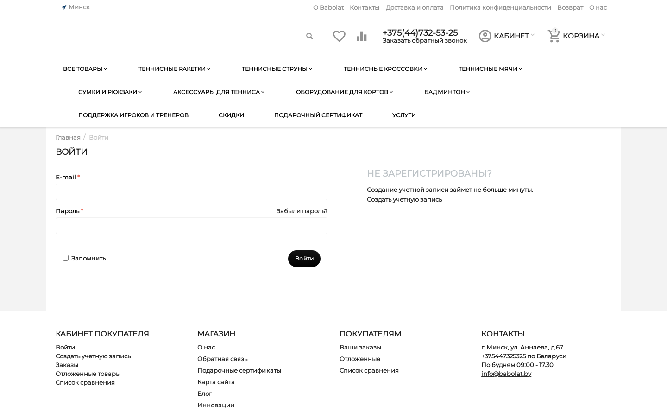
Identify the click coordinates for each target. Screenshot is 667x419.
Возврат (570, 7)
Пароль (67, 211)
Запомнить (84, 258)
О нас (598, 7)
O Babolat (328, 7)
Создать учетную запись (404, 199)
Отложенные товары (88, 373)
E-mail (66, 177)
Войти (65, 347)
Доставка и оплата (415, 7)
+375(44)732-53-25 (420, 32)
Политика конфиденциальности (500, 7)
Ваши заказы (360, 347)
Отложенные (360, 358)
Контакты (364, 7)
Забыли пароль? (302, 211)
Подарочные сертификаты (239, 370)
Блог (204, 393)
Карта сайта (216, 382)
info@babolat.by (506, 373)
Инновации (215, 405)
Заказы (67, 364)
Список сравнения (85, 382)
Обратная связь (222, 358)
